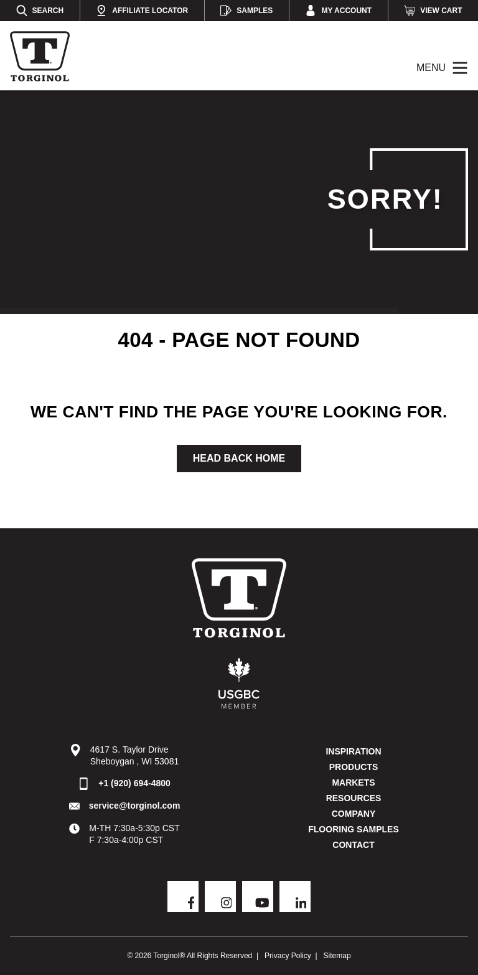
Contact (353, 845)
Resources (354, 798)
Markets (353, 782)
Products (353, 767)
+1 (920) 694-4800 (134, 783)
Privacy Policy (288, 955)
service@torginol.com (134, 806)
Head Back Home (239, 458)
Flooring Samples (353, 829)
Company (354, 814)
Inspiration (353, 751)
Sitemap (337, 955)
